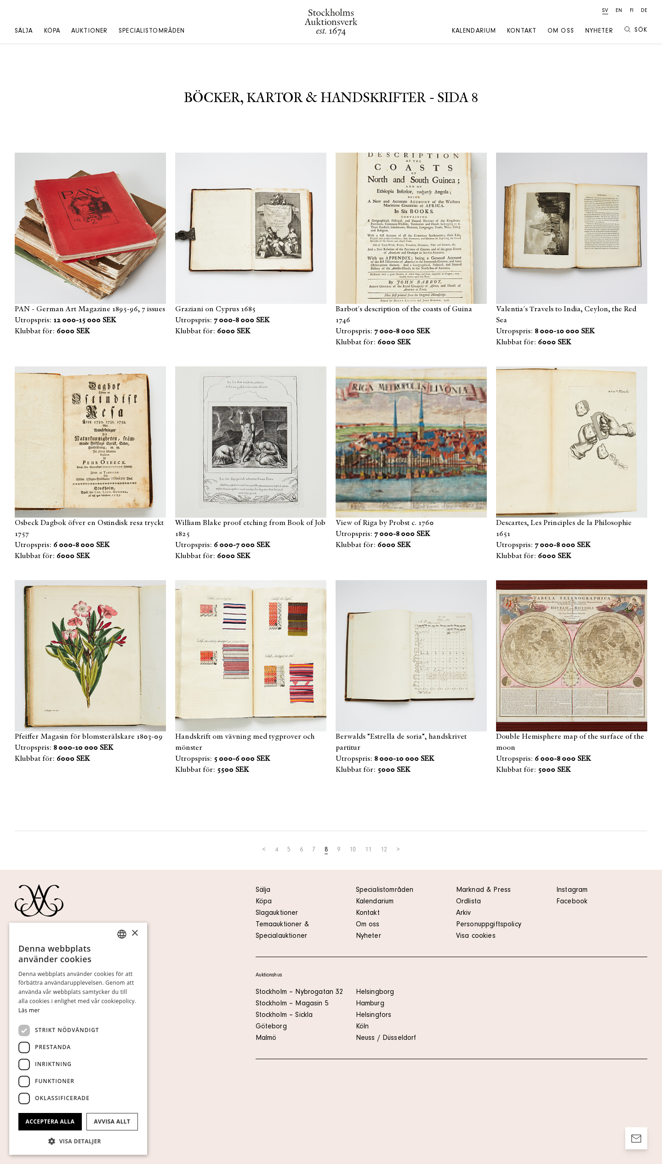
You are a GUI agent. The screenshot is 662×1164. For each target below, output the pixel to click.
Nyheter (599, 32)
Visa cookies (476, 936)
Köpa (52, 32)
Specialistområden (152, 32)
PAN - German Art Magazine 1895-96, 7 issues (90, 309)
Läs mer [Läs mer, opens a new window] (29, 1010)
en (619, 11)
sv (605, 11)
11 (368, 850)
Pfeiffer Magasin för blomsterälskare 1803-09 (89, 737)
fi (631, 11)
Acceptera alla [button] (50, 1121)
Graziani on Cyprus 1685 (215, 309)
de (644, 11)
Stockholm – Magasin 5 (292, 1004)
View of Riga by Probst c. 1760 (385, 523)
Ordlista (468, 902)
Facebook (572, 902)
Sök (635, 30)
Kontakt (521, 32)
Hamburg (370, 1004)
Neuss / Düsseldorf (386, 1038)
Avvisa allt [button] (112, 1121)
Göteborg (271, 1027)
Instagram (572, 890)
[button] (78, 1141)
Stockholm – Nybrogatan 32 (299, 992)
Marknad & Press (483, 890)
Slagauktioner (277, 913)
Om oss (561, 32)
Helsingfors (374, 1015)
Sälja (24, 32)
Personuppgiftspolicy (488, 925)
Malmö (266, 1038)
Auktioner (89, 32)
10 (352, 850)
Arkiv (463, 913)
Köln (362, 1027)
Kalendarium (474, 32)
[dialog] (78, 1039)
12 (384, 850)
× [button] (134, 933)
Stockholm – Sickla (284, 1015)
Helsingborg (375, 992)
